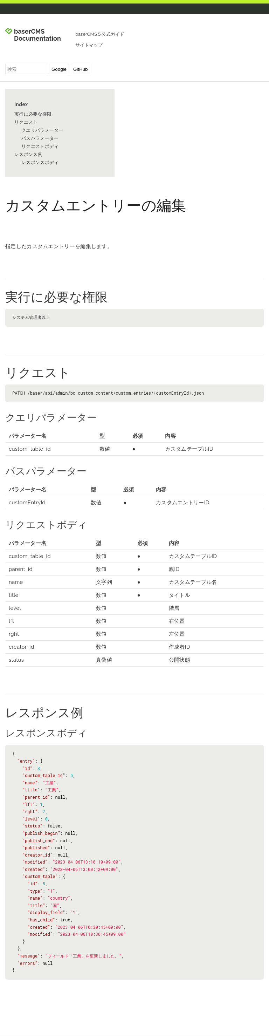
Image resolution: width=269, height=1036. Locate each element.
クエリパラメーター (42, 130)
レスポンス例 (28, 154)
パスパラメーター (39, 138)
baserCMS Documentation (37, 35)
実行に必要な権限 (32, 114)
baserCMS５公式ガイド (99, 34)
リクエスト (26, 122)
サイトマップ (89, 45)
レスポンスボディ (39, 162)
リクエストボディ (39, 146)
